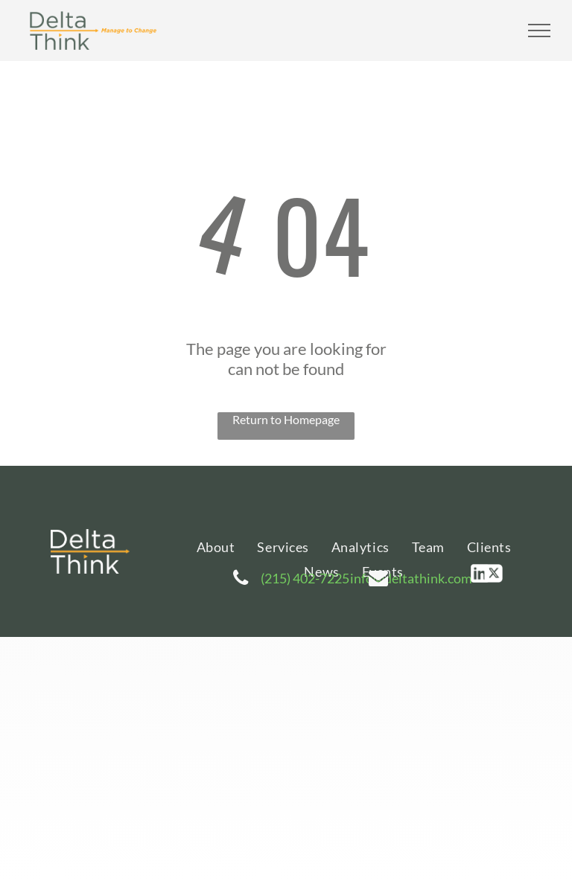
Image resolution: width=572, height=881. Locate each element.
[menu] (539, 30)
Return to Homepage (286, 419)
